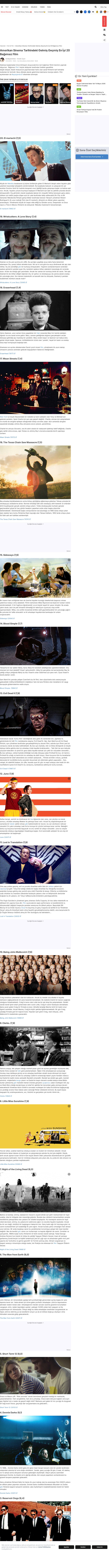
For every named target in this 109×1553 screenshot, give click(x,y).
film (41, 347)
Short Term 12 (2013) (8, 1407)
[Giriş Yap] (103, 7)
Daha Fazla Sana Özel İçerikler (92, 157)
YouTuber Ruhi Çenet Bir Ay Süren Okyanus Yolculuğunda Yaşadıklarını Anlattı (91, 102)
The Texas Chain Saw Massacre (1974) (14, 519)
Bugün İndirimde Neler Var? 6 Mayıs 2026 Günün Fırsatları (91, 84)
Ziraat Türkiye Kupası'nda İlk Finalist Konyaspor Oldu (89, 111)
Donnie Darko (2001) (8, 1493)
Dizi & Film (10, 46)
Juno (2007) (4, 837)
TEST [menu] (7, 7)
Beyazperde (16, 74)
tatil (19, 1071)
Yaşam (79, 98)
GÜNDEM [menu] (25, 7)
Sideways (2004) (6, 618)
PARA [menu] (49, 7)
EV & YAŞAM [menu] (15, 7)
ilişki (38, 333)
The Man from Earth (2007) (10, 1318)
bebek (12, 824)
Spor (78, 89)
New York (3, 417)
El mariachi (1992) (7, 209)
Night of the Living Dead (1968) (12, 1249)
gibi (19, 267)
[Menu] (2, 7)
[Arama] (95, 7)
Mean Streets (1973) (7, 437)
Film (17, 67)
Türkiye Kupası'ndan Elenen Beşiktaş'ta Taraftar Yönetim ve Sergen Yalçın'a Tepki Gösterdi (91, 93)
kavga (18, 1080)
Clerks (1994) (5, 1096)
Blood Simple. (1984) (8, 688)
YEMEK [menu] (42, 7)
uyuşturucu (46, 1083)
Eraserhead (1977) (7, 353)
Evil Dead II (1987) (7, 769)
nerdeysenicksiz (15, 59)
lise (31, 819)
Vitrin (79, 80)
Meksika (11, 184)
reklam (51, 886)
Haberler (3, 46)
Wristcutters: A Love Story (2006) (12, 282)
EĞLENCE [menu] (34, 7)
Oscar (23, 908)
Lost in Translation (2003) (9, 916)
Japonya (3, 889)
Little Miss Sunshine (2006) (10, 1164)
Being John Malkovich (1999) (11, 1018)
